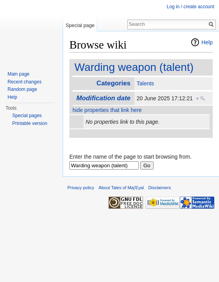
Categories (113, 83)
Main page (18, 74)
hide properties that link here (107, 110)
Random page (22, 89)
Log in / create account (190, 6)
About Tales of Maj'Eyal (121, 187)
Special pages (27, 115)
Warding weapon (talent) (134, 67)
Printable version (29, 123)
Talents (145, 83)
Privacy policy (80, 187)
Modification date (103, 98)
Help (207, 42)
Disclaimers (159, 187)
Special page (79, 25)
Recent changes (24, 82)
